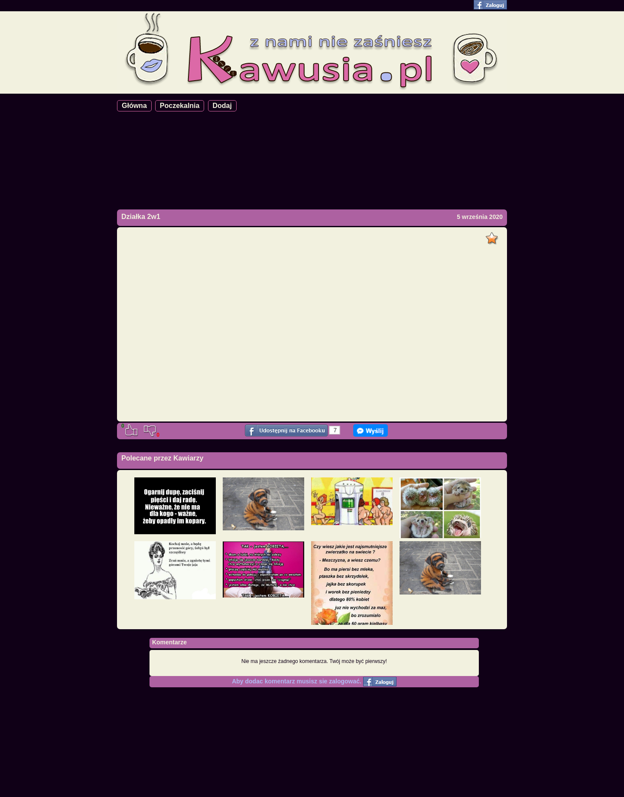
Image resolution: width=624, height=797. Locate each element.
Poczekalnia (180, 105)
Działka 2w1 (140, 216)
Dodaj (222, 105)
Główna (134, 105)
